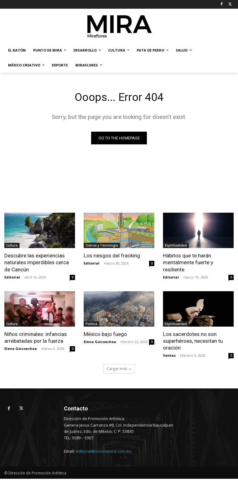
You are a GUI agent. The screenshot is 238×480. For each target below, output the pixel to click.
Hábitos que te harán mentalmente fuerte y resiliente (188, 264)
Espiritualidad (176, 246)
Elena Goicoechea (20, 349)
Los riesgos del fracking (112, 257)
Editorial (12, 278)
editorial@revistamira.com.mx (103, 452)
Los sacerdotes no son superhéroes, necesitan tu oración (193, 342)
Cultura (12, 246)
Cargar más (119, 370)
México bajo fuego (105, 335)
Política (91, 325)
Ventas (169, 356)
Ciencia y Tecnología (102, 246)
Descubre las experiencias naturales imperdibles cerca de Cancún (36, 264)
